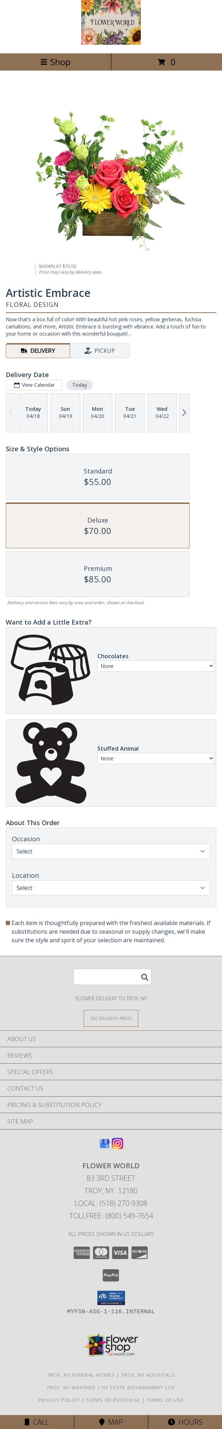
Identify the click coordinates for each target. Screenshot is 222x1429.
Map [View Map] (111, 1422)
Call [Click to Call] (37, 1422)
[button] (111, 1298)
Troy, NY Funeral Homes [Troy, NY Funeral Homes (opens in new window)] (81, 1375)
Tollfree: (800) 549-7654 (111, 1216)
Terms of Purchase (113, 1400)
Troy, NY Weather (71, 1387)
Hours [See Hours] (185, 1422)
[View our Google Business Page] (104, 1147)
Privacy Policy (59, 1400)
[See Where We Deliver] (111, 1018)
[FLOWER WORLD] (111, 42)
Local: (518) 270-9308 (111, 1203)
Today (79, 384)
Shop (55, 62)
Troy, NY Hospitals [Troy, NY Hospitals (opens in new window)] (148, 1375)
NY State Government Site (138, 1387)
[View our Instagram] (117, 1147)
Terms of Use (165, 1400)
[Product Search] (112, 977)
